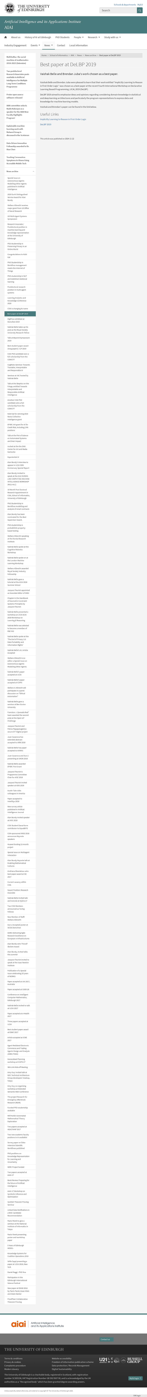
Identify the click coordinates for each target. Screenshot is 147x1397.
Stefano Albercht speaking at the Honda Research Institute (18, 539)
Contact (61, 45)
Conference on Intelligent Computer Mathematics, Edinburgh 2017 (17, 997)
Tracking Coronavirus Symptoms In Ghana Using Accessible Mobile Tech (18, 160)
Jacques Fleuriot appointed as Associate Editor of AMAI (18, 591)
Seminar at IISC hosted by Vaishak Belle (17, 377)
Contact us (106, 1339)
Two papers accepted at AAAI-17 (17, 1173)
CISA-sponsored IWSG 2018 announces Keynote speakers (18, 836)
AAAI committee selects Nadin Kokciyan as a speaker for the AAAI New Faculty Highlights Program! (17, 111)
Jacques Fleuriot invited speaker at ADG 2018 (17, 784)
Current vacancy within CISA (16, 883)
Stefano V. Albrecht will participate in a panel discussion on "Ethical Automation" (16, 692)
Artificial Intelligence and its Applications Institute (42, 22)
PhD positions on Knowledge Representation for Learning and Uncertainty (18, 1157)
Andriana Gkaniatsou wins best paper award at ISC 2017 (18, 874)
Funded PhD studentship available (17, 1109)
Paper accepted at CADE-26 (18, 989)
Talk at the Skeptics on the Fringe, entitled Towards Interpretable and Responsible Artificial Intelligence (18, 389)
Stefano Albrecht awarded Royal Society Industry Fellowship (18, 571)
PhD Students (62, 37)
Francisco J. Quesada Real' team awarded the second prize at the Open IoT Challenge (18, 716)
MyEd (140, 4)
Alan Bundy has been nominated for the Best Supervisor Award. (16, 517)
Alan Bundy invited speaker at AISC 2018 (18, 819)
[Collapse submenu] (33, 171)
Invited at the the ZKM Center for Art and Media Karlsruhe (17, 449)
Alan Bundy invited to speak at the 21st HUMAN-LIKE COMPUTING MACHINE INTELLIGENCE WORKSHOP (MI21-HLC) (18, 479)
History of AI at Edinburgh (38, 37)
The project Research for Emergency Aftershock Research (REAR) (17, 1100)
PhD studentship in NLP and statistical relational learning (17, 279)
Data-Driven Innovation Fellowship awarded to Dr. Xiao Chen (18, 146)
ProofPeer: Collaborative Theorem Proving (17, 1300)
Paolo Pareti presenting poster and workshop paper (16, 1237)
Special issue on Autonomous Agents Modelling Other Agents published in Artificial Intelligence (17, 184)
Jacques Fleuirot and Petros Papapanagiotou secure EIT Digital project (17, 729)
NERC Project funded (15, 1167)
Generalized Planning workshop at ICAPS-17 (16, 1060)
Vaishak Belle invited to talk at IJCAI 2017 (18, 1007)
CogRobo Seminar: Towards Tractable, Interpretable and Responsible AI (18, 367)
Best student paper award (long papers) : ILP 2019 (17, 347)
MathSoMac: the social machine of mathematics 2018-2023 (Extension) (17, 60)
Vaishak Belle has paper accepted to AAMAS (17, 749)
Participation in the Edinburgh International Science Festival (17, 1280)
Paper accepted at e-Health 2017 (18, 1015)
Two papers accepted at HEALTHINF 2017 (17, 1128)
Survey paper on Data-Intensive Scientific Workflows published (16, 1145)
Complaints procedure (15, 1365)
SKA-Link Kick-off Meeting (17, 1067)
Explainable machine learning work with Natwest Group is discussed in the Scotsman (18, 131)
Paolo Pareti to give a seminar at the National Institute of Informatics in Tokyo (17, 1225)
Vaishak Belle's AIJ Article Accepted (17, 651)
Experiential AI (13, 457)
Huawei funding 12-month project (18, 845)
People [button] (78, 37)
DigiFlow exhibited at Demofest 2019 (15, 320)
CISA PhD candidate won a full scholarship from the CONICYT (18, 357)
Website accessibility (61, 1358)
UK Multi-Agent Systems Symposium (17, 217)
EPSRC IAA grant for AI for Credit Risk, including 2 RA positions (17, 427)
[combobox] (118, 10)
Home (44, 55)
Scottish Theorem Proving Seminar (18, 1203)
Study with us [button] (111, 37)
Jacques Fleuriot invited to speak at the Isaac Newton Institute (18, 962)
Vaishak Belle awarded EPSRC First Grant (16, 765)
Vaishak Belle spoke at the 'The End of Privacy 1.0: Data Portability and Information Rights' (18, 640)
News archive (12, 171)
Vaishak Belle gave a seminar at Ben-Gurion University (16, 704)
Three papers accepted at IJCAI (17, 1022)
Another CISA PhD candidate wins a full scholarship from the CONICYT (15, 404)
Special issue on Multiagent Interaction (18, 853)
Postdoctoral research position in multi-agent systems (16, 290)
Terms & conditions (13, 1358)
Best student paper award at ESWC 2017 (17, 1031)
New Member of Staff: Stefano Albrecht (16, 918)
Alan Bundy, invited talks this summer (17, 953)
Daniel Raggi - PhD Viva (16, 1272)
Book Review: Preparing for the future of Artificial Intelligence (18, 1183)
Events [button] (34, 45)
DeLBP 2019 (45, 124)
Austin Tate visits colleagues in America (16, 792)
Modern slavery (11, 1369)
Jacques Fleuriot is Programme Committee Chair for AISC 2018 (17, 774)
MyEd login (135, 1378)
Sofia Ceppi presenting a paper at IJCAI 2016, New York (17, 1264)
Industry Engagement (15, 45)
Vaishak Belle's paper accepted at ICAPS (15, 681)
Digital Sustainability (62, 1369)
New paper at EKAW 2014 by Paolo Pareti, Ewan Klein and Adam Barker (18, 1291)
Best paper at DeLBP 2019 (17, 314)
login (138, 1396)
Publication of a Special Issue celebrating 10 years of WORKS (17, 973)
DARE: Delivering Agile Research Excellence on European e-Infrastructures (18, 936)
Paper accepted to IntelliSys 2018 (14, 800)
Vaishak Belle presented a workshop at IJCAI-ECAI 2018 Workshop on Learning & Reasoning (17, 616)
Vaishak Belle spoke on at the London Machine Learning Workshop (17, 560)
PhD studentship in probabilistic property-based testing (16, 528)
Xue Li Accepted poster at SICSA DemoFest (17, 926)
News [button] (47, 45)
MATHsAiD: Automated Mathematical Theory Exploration (16, 1118)
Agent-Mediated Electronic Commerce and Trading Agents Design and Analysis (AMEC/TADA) (18, 1049)
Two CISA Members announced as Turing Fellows (15, 909)
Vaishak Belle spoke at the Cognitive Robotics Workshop (18, 550)
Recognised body (28, 1381)
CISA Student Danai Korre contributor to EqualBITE (17, 827)
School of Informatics (59, 55)
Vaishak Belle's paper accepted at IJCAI (15, 673)
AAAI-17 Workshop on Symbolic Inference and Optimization (17, 1194)
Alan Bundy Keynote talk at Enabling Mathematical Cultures (18, 863)
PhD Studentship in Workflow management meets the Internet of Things (17, 266)
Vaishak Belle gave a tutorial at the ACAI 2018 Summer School (17, 582)
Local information (78, 45)
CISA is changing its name (17, 308)
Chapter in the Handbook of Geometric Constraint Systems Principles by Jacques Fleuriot (17, 602)
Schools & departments (125, 4)
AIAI (72, 55)
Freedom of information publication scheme (73, 1361)
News (79, 55)
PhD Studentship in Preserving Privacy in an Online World (17, 246)
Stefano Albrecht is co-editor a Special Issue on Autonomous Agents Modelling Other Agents (17, 662)
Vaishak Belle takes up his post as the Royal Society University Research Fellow (18, 330)
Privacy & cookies (12, 1361)
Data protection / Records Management (70, 1365)
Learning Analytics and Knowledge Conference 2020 (16, 301)
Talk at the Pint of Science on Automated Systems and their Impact (17, 438)
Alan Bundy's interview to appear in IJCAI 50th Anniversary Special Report (18, 465)
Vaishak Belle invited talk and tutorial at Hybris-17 (17, 899)
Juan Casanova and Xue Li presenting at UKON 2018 (18, 757)
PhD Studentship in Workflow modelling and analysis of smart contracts (18, 506)
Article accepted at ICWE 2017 (17, 1039)
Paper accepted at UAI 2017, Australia (18, 983)
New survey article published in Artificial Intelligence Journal (15, 809)
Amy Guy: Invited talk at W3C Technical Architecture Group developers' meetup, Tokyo (18, 1076)
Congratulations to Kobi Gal (17, 255)
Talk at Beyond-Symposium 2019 (18, 339)
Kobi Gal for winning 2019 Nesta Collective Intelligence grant (17, 417)
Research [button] (93, 37)
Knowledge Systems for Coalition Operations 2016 (17, 1254)
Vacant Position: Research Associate (17, 891)
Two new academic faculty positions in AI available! (18, 1136)
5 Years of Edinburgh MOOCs (15, 1246)
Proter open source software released (15, 96)
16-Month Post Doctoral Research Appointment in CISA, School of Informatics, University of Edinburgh (18, 493)
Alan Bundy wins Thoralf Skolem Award (17, 945)
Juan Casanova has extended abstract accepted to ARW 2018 (16, 740)
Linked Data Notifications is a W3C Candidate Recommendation (18, 1213)
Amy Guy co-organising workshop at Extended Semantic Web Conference (18, 1089)
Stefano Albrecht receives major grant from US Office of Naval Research (18, 208)
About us (15, 37)
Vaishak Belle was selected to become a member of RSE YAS (18, 628)
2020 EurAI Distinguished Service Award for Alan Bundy (17, 197)
